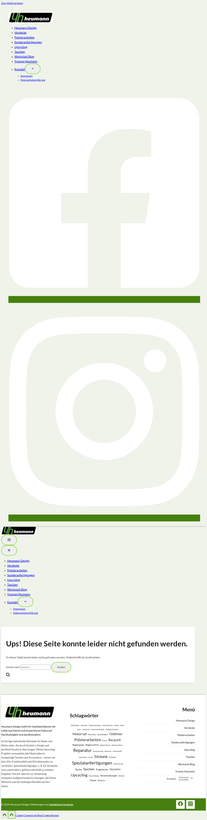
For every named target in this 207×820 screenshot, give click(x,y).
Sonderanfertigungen (28, 42)
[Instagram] (104, 518)
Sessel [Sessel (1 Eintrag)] (90, 757)
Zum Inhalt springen (12, 3)
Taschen (19, 51)
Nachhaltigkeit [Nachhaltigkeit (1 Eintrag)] (102, 734)
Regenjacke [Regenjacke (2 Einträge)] (78, 744)
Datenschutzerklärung (32, 80)
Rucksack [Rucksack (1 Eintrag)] (107, 751)
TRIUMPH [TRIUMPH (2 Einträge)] (114, 769)
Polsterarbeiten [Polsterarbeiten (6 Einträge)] (87, 739)
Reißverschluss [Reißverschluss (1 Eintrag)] (117, 745)
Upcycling (20, 47)
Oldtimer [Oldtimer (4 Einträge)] (116, 734)
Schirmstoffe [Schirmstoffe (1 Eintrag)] (117, 751)
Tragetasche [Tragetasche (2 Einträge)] (102, 769)
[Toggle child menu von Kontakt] (33, 69)
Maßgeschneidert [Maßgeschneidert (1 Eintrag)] (112, 729)
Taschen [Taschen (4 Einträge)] (89, 769)
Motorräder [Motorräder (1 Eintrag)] (92, 734)
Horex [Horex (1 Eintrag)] (122, 725)
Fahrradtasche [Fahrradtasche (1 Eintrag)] (107, 725)
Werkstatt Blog (24, 56)
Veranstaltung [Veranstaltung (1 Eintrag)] (94, 776)
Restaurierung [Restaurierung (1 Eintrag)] (98, 751)
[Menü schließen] (9, 550)
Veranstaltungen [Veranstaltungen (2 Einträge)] (108, 775)
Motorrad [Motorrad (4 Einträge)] (79, 734)
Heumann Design (25, 27)
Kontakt (19, 69)
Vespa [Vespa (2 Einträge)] (93, 780)
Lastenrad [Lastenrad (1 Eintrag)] (85, 729)
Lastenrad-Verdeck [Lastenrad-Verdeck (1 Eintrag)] (97, 729)
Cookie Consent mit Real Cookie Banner (37, 815)
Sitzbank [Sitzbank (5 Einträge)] (101, 756)
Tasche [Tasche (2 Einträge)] (78, 769)
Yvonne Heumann (25, 61)
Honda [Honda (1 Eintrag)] (116, 725)
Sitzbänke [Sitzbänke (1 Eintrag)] (112, 757)
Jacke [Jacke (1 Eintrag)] (79, 729)
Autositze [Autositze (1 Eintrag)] (84, 725)
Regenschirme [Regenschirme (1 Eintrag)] (105, 745)
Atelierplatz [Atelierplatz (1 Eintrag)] (75, 725)
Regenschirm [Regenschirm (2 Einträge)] (92, 744)
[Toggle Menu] (9, 540)
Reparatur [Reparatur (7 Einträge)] (82, 750)
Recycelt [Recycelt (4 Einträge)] (114, 740)
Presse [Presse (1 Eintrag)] (104, 740)
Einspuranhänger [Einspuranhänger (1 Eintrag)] (95, 725)
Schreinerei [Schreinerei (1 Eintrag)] (83, 757)
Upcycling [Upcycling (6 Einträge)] (79, 775)
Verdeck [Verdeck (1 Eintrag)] (121, 776)
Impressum (26, 76)
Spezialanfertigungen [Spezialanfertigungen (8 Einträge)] (92, 762)
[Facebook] (104, 300)
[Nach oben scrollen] (4, 815)
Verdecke (20, 32)
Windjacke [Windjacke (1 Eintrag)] (101, 780)
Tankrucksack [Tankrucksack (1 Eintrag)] (118, 764)
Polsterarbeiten (24, 37)
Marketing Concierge (61, 804)
